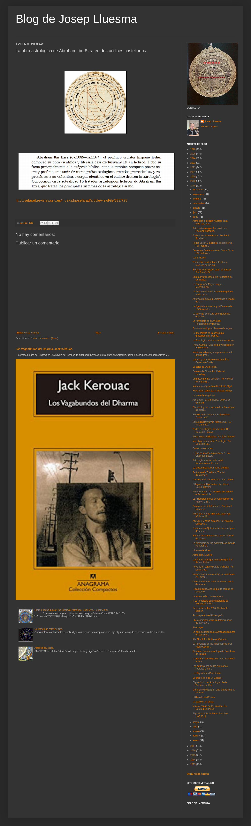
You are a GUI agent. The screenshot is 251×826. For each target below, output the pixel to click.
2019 (193, 181)
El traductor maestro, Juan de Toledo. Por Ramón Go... (212, 271)
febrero (197, 735)
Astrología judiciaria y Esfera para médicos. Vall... (210, 222)
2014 (193, 759)
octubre (197, 198)
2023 (193, 163)
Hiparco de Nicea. (202, 550)
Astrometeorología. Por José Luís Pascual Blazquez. (210, 229)
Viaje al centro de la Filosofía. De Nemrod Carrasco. (210, 707)
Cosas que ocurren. (203, 448)
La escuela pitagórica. (204, 395)
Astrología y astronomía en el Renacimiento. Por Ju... (208, 461)
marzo (196, 731)
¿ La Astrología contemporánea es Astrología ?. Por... (210, 602)
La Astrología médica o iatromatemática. (213, 340)
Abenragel (198, 627)
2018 (193, 185)
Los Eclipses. (199, 257)
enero (196, 740)
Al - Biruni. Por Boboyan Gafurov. (210, 639)
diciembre (198, 189)
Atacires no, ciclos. (44, 648)
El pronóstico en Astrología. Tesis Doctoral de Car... (210, 683)
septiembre (199, 203)
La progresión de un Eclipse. (207, 678)
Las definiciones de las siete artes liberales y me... (210, 667)
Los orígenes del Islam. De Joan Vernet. (213, 479)
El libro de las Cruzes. (204, 697)
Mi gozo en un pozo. (203, 701)
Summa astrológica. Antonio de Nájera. (213, 328)
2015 (193, 755)
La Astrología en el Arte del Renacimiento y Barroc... (207, 322)
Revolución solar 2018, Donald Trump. (212, 390)
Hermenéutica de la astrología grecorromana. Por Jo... (208, 334)
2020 (193, 176)
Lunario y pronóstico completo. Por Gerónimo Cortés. (211, 361)
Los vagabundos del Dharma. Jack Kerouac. (44, 349)
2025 (193, 153)
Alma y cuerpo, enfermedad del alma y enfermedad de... (212, 493)
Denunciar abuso (198, 773)
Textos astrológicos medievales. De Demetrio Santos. (211, 430)
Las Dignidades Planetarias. (207, 673)
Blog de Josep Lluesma (76, 18)
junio (196, 216)
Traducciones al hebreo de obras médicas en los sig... (210, 263)
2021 (193, 172)
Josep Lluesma (212, 121)
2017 (193, 746)
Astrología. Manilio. (202, 555)
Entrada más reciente (28, 332)
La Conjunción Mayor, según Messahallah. (207, 285)
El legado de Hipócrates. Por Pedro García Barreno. (211, 485)
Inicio (98, 332)
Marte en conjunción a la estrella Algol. (212, 386)
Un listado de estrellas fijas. (48, 629)
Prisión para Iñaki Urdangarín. (208, 615)
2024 (193, 158)
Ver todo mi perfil (209, 126)
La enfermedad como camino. (208, 596)
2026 (193, 149)
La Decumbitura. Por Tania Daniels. (211, 467)
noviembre (199, 194)
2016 (193, 750)
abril (195, 726)
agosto (197, 207)
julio (195, 212)
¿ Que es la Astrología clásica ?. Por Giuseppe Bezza (211, 454)
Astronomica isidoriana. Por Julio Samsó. (214, 436)
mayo (196, 722)
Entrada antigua (165, 332)
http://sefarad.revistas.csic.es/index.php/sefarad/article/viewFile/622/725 (71, 200)
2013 (193, 764)
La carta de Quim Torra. (205, 367)
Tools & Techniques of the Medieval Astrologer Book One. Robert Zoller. (71, 610)
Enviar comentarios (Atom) (44, 338)
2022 (193, 167)
